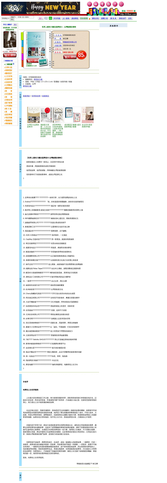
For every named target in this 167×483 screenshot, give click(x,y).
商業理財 (26, 96)
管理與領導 (36, 96)
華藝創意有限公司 (70, 42)
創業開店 (45, 96)
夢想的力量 (38, 79)
